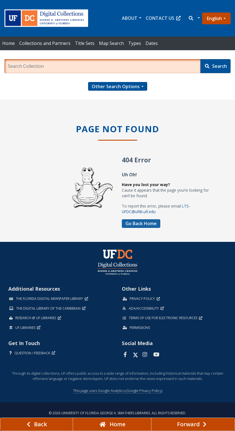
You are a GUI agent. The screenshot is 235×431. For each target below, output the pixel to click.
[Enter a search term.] (102, 66)
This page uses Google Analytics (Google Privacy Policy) (117, 390)
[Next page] (193, 424)
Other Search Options (116, 86)
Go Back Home (141, 223)
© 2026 (117, 413)
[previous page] (36, 424)
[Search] (215, 66)
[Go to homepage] (112, 424)
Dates (152, 43)
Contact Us (163, 18)
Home (8, 43)
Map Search (111, 43)
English (214, 18)
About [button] (129, 18)
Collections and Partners (45, 43)
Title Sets (85, 43)
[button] (194, 18)
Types (134, 43)
